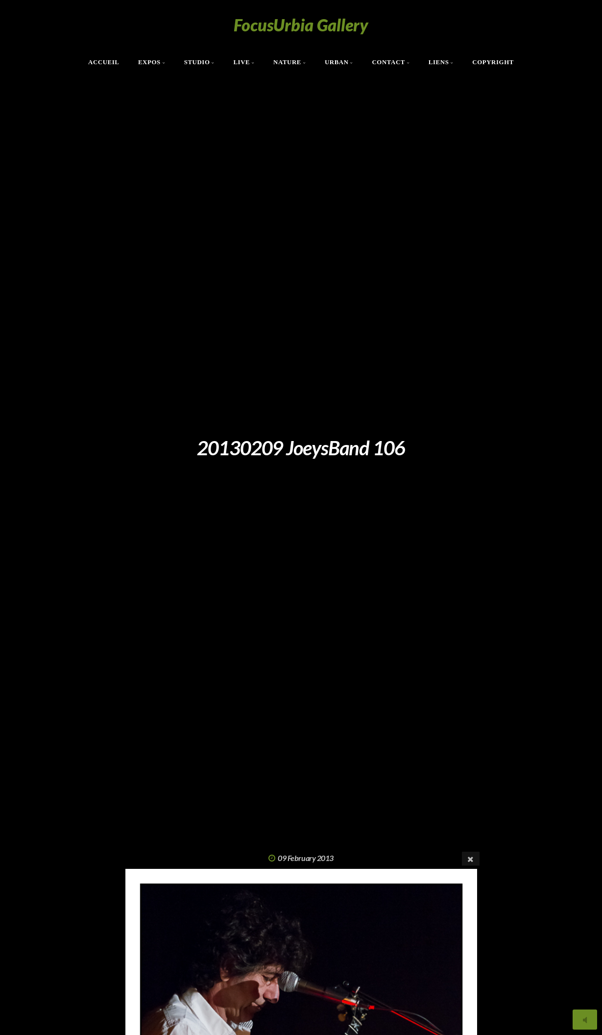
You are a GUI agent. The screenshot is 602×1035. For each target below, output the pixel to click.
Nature (287, 62)
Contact (388, 62)
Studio (197, 62)
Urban (337, 62)
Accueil (104, 62)
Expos (149, 62)
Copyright (493, 62)
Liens (439, 62)
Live (241, 62)
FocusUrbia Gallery (301, 25)
